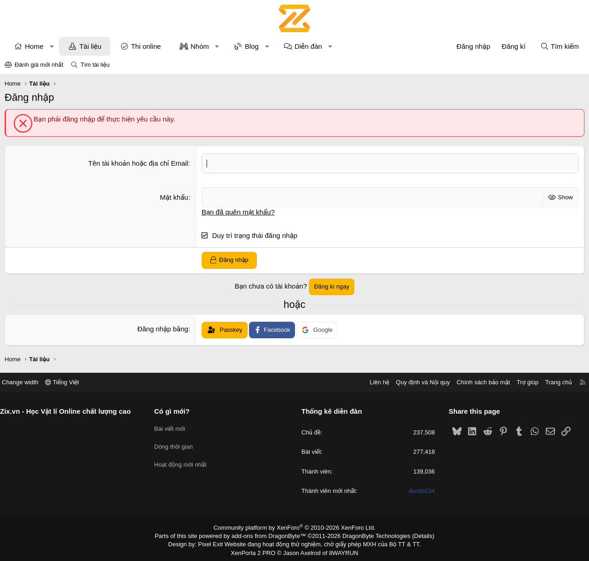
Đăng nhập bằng (162, 328)
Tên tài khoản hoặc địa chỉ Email (138, 163)
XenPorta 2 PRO (256, 550)
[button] (52, 46)
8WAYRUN (339, 550)
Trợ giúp (520, 382)
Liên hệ (372, 382)
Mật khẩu (174, 197)
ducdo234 (418, 490)
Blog (252, 46)
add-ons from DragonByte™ (271, 535)
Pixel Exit (217, 542)
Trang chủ (551, 382)
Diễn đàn (308, 46)
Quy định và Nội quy (416, 382)
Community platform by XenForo (295, 527)
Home (34, 46)
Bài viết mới (173, 426)
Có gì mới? (175, 411)
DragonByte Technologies (370, 535)
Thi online (146, 46)
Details (413, 535)
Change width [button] (27, 382)
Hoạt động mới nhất (184, 460)
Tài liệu (90, 46)
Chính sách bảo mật (476, 382)
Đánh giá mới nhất (39, 64)
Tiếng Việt (69, 382)
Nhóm (200, 46)
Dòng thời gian (177, 443)
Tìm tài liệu (95, 64)
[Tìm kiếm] (559, 46)
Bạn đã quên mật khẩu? (238, 211)
